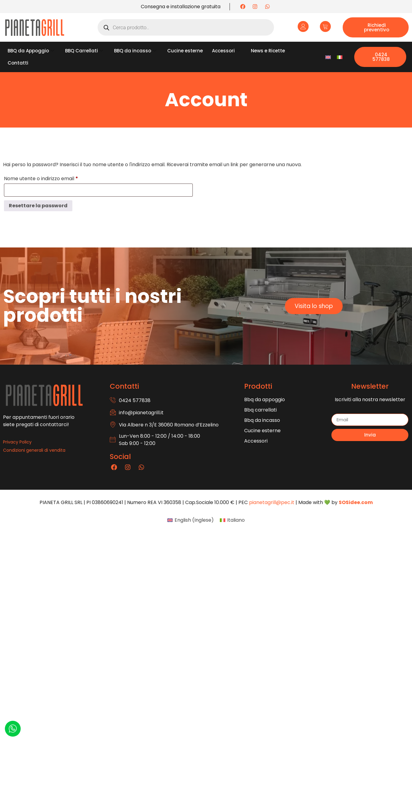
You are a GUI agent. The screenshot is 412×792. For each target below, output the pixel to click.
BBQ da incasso (135, 50)
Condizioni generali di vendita (34, 450)
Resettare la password (38, 205)
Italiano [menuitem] (236, 520)
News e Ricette (270, 50)
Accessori (226, 50)
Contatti (18, 63)
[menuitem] (328, 57)
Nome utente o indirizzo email (51, 178)
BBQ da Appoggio (31, 50)
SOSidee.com (356, 502)
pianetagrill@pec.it (271, 502)
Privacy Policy (17, 442)
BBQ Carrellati (84, 50)
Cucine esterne (185, 50)
